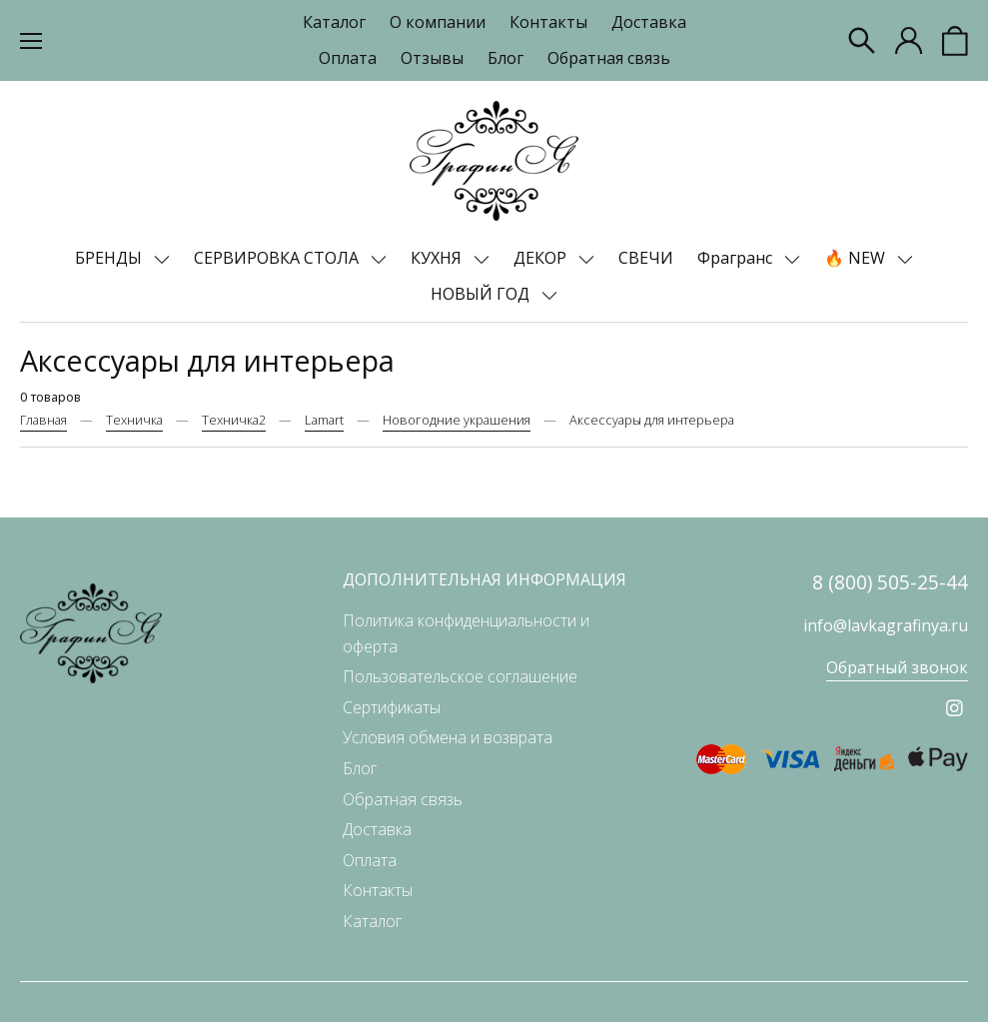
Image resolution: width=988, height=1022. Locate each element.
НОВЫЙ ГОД (482, 294)
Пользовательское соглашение (460, 676)
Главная (43, 420)
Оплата (348, 58)
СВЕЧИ (645, 258)
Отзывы (432, 58)
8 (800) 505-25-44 (890, 581)
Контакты (548, 22)
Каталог (334, 22)
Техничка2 (234, 420)
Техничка (134, 420)
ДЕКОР (541, 258)
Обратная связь (608, 58)
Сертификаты (392, 707)
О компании (438, 22)
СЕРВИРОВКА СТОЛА (278, 258)
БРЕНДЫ (110, 258)
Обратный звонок (897, 667)
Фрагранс (736, 258)
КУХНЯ (438, 258)
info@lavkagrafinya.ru (885, 625)
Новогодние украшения (456, 420)
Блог (505, 58)
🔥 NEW (856, 258)
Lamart (324, 420)
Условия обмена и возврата (447, 737)
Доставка (648, 22)
